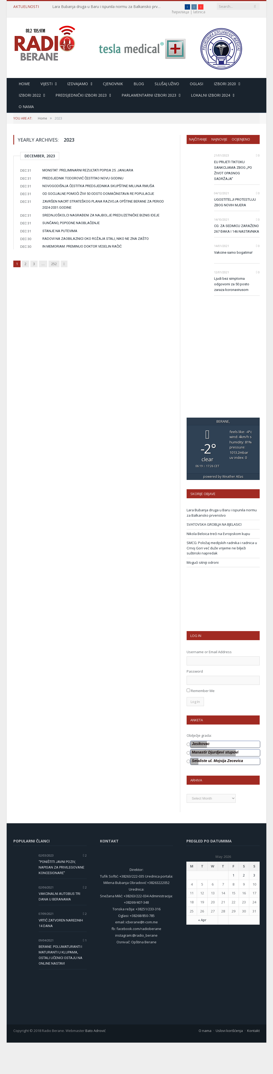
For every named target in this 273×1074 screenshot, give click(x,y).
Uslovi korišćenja (229, 1062)
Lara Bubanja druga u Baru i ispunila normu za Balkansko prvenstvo (107, 6)
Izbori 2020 (225, 84)
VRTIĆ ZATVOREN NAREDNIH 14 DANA (61, 954)
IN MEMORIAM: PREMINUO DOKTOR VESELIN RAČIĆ (82, 247)
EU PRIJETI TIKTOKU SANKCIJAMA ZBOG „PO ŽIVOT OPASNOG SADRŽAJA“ (233, 170)
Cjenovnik (113, 84)
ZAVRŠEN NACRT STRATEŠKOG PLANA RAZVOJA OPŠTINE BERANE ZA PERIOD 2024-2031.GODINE (103, 204)
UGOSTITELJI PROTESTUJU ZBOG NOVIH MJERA (235, 202)
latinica (19, 12)
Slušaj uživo (167, 84)
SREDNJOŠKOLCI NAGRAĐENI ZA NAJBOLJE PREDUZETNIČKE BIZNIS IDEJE (100, 215)
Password (195, 702)
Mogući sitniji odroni (203, 593)
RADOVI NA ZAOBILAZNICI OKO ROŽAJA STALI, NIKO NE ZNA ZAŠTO (95, 239)
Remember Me (203, 722)
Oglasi (196, 84)
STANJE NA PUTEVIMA (59, 231)
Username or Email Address (209, 683)
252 (54, 264)
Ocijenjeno (241, 139)
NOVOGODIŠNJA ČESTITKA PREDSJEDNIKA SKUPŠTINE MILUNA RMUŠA (98, 186)
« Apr (202, 951)
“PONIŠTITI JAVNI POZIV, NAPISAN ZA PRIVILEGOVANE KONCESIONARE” (61, 898)
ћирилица (170, 6)
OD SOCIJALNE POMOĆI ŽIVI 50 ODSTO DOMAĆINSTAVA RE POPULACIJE (98, 194)
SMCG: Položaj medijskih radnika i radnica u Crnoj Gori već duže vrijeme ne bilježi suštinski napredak (222, 579)
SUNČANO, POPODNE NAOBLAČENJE (71, 223)
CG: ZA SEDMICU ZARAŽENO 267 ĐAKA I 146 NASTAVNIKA (236, 229)
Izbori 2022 (30, 95)
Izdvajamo (77, 84)
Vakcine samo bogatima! (233, 253)
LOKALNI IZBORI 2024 (210, 95)
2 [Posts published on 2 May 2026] (244, 906)
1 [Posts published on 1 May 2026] (233, 906)
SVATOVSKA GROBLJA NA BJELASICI (214, 555)
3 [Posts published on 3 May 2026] (254, 906)
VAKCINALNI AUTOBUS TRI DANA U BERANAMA (59, 928)
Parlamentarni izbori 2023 (149, 95)
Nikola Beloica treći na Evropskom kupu (218, 565)
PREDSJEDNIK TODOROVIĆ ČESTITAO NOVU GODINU (82, 178)
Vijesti (47, 84)
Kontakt (253, 1062)
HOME (24, 84)
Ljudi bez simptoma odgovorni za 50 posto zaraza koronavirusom (231, 284)
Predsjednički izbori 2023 (81, 95)
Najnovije (219, 139)
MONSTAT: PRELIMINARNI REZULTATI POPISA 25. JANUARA (87, 170)
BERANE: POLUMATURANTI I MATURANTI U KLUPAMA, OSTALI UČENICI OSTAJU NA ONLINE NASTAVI (60, 986)
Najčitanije (198, 139)
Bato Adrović (95, 1062)
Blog (139, 84)
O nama (26, 106)
